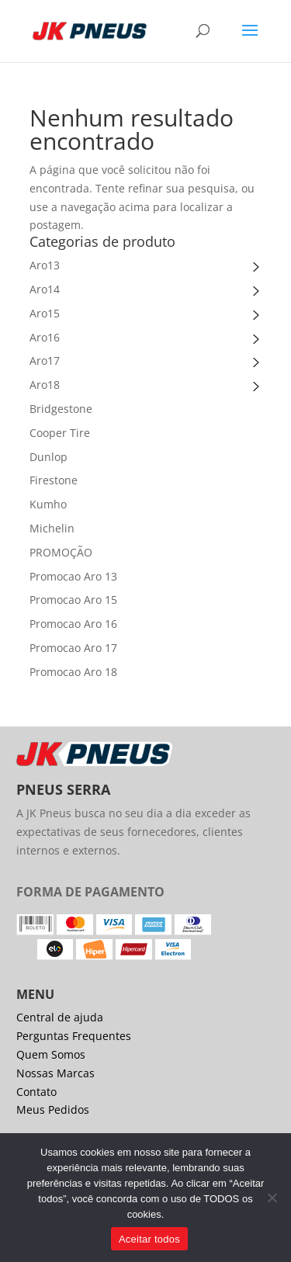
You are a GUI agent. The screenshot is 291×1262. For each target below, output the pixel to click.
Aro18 (44, 384)
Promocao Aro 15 (73, 599)
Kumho (48, 504)
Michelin (51, 528)
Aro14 (44, 289)
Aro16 (44, 337)
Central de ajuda (59, 1017)
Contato (36, 1091)
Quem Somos (50, 1054)
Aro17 (44, 360)
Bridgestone (60, 408)
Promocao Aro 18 (73, 671)
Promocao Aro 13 (73, 576)
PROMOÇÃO (60, 552)
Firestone (53, 480)
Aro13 (44, 265)
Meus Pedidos (52, 1109)
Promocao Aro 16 (73, 623)
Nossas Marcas (55, 1073)
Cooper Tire (59, 432)
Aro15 (44, 313)
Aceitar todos (149, 1239)
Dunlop (48, 456)
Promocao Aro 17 (73, 647)
